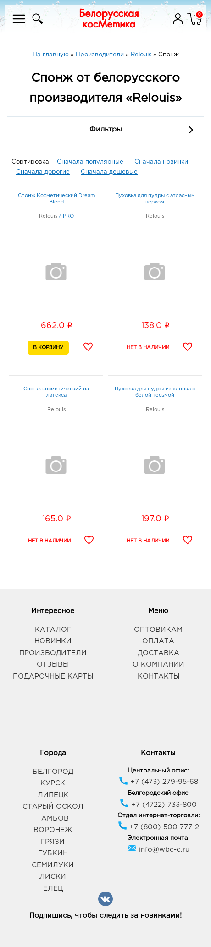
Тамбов (53, 818)
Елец (53, 889)
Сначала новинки (161, 161)
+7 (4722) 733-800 (158, 805)
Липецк (53, 795)
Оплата (158, 641)
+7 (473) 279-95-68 (158, 782)
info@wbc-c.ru (158, 850)
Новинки (53, 641)
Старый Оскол (52, 807)
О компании (158, 665)
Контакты (158, 676)
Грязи (53, 842)
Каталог (53, 630)
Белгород (53, 772)
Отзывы (53, 665)
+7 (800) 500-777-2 (158, 827)
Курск (52, 783)
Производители (53, 653)
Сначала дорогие (43, 172)
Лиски (52, 877)
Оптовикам (158, 630)
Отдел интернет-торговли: (158, 815)
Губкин (53, 853)
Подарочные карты (53, 676)
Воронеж (52, 830)
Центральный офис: (158, 770)
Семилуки (53, 865)
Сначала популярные (90, 161)
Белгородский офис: (158, 793)
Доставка (158, 653)
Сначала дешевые (109, 172)
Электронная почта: (158, 838)
